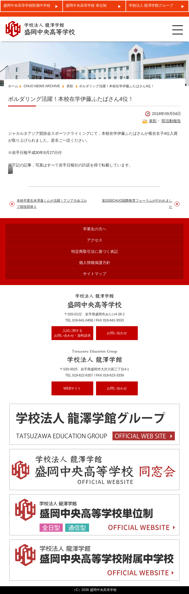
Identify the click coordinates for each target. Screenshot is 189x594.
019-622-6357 (82, 375)
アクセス (94, 240)
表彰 (153, 121)
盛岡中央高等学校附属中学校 (26, 5)
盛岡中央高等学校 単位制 (86, 5)
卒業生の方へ (94, 229)
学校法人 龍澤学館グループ (151, 5)
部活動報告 (171, 121)
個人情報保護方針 (94, 262)
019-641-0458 (82, 320)
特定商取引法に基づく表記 (94, 251)
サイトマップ (94, 273)
